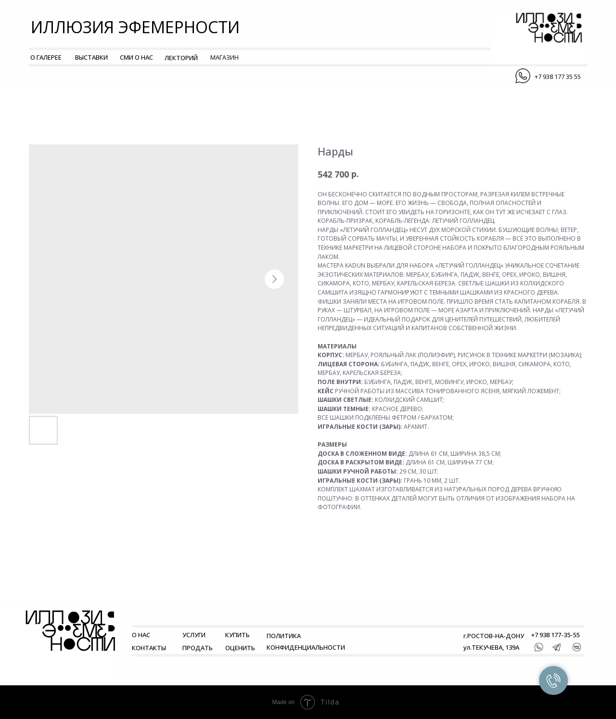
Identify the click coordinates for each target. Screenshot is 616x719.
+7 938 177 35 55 (558, 76)
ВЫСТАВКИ (91, 57)
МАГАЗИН (224, 57)
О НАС (141, 634)
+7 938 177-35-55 (555, 634)
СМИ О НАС (136, 57)
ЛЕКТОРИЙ (181, 57)
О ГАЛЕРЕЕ (46, 57)
